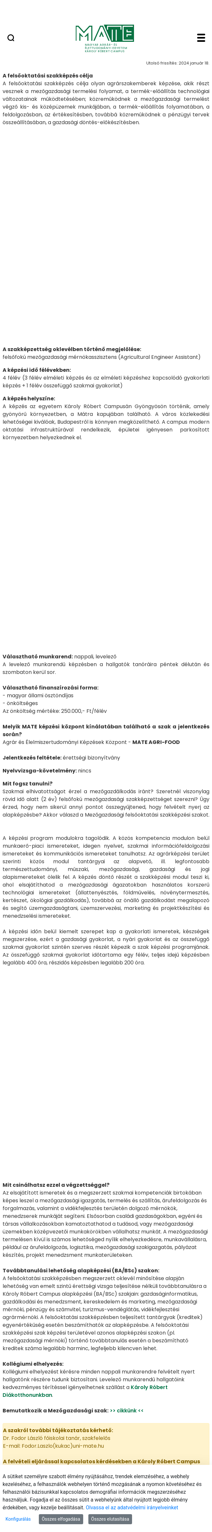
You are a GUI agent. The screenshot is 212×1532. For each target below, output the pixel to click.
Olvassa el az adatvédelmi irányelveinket (132, 1507)
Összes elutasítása (110, 1519)
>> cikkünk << (127, 1236)
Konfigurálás (18, 1519)
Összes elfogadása (61, 1519)
